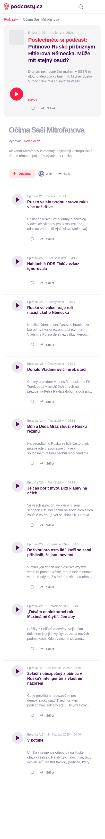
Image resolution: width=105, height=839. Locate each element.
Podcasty (11, 19)
